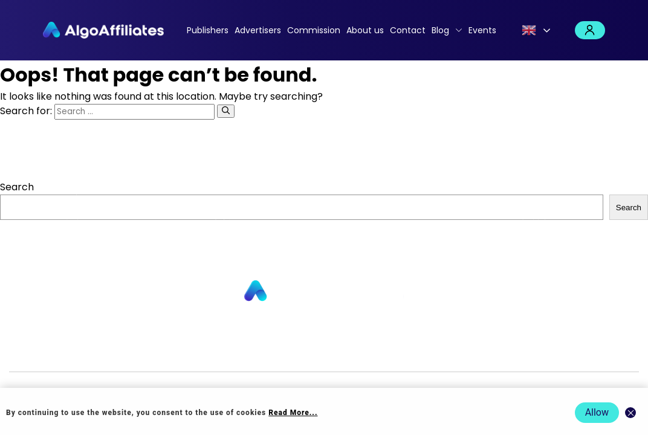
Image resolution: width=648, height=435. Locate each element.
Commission (313, 30)
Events (482, 30)
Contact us (214, 352)
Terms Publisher (451, 352)
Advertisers (258, 30)
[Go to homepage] (324, 291)
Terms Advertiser (531, 352)
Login (590, 30)
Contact (408, 30)
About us (365, 30)
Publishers (207, 30)
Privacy (362, 352)
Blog (440, 30)
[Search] (226, 111)
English (529, 30)
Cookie (396, 352)
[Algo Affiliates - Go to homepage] (103, 30)
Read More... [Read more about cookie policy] (292, 412)
